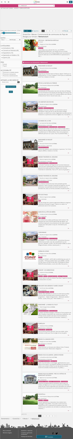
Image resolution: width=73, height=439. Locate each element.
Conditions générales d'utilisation (26, 433)
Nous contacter (7, 430)
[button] (11, 87)
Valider (10, 92)
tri (62, 31)
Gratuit (5, 64)
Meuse (34, 34)
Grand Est (26, 34)
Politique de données (26, 436)
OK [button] (18, 82)
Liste (26, 31)
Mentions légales (7, 433)
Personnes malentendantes (10, 76)
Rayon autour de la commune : (9, 30)
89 (49, 436)
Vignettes (35, 31)
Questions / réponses (26, 430)
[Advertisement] (36, 19)
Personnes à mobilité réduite (10, 72)
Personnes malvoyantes (9, 74)
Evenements (5, 419)
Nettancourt (35, 419)
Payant (5, 66)
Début (2, 40)
